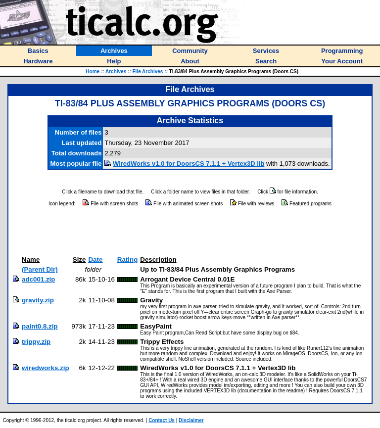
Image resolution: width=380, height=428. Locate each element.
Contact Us (161, 420)
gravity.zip (38, 300)
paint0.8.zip (40, 326)
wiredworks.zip (45, 368)
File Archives (147, 71)
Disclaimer (191, 420)
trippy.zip (36, 341)
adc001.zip (38, 279)
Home (92, 71)
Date (95, 259)
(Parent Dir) (40, 269)
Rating (127, 259)
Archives (115, 71)
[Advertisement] (190, 231)
